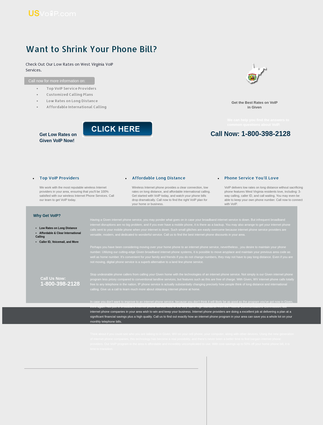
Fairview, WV (32, 405)
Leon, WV (38, 418)
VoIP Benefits (225, 26)
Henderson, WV (108, 414)
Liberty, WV (164, 405)
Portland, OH (32, 422)
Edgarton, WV (172, 387)
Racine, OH (64, 405)
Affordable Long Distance (171, 26)
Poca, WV (179, 409)
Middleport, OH (100, 387)
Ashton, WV (95, 405)
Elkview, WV (163, 392)
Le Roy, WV (142, 414)
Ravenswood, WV (130, 405)
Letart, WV (148, 409)
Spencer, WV (74, 383)
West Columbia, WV (173, 400)
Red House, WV (64, 387)
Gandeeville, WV (151, 396)
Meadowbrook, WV (49, 396)
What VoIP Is (116, 26)
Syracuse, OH (108, 383)
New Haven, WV (129, 392)
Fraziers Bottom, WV (180, 414)
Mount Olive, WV (136, 387)
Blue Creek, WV (55, 392)
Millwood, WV (102, 418)
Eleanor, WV (108, 400)
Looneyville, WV (34, 414)
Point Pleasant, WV (36, 383)
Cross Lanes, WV (43, 400)
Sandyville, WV (137, 418)
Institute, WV (84, 409)
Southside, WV (65, 422)
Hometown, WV (175, 383)
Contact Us (280, 26)
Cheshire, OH (99, 422)
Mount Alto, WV (87, 396)
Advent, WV (117, 409)
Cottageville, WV (71, 414)
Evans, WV (139, 400)
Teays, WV (31, 387)
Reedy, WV (77, 400)
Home (62, 26)
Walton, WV (186, 396)
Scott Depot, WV (48, 409)
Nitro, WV (119, 396)
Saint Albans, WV (175, 418)
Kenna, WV (193, 405)
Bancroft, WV (69, 418)
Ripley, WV (193, 392)
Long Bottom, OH (91, 392)
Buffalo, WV (141, 383)
